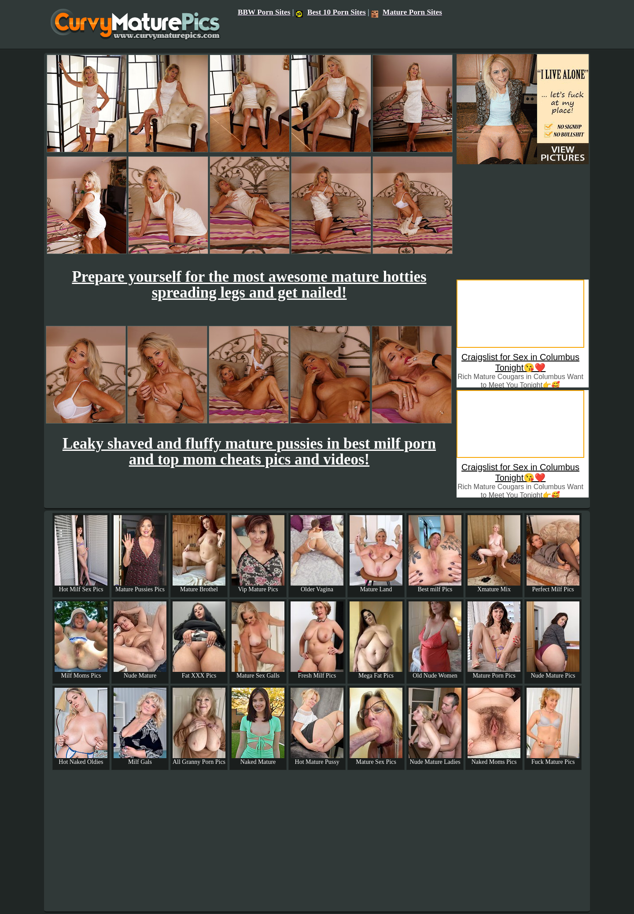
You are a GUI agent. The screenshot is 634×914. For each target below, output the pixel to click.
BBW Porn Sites (264, 12)
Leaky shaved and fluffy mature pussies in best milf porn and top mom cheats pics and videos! (249, 451)
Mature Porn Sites (406, 12)
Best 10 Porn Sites (331, 12)
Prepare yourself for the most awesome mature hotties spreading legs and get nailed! (249, 284)
